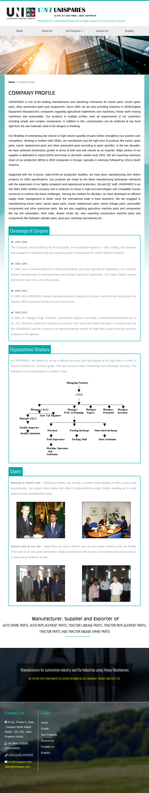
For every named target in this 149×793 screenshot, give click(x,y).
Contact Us (102, 31)
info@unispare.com (20, 761)
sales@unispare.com (17, 766)
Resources (47, 740)
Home (19, 31)
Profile (45, 728)
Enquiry (129, 31)
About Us (47, 31)
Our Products (74, 31)
